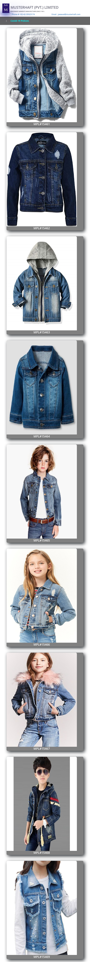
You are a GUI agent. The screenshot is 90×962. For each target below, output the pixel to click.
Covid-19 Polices (20, 20)
